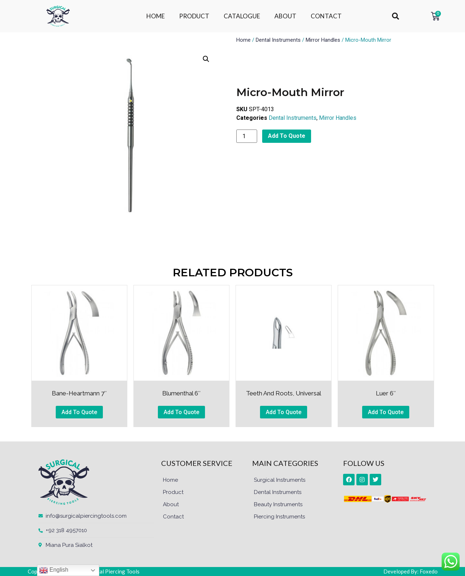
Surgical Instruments (279, 480)
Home (243, 40)
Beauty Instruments (278, 504)
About (171, 504)
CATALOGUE (242, 16)
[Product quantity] (246, 136)
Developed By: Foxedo (410, 571)
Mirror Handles (323, 40)
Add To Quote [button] (79, 412)
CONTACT (326, 16)
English (53, 570)
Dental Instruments (278, 40)
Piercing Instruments (279, 516)
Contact (173, 516)
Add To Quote (286, 135)
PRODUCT (194, 16)
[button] (395, 16)
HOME (155, 16)
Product (173, 492)
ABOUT (285, 16)
